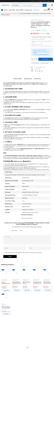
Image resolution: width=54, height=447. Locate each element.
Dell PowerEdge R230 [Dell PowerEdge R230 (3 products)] (34, 349)
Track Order (39, 1)
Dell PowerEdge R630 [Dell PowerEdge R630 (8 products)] (33, 351)
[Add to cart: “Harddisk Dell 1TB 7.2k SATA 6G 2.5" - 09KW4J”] (38, 292)
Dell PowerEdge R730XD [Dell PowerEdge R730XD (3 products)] (7, 354)
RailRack (3, 307)
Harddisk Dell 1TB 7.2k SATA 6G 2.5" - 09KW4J (38, 286)
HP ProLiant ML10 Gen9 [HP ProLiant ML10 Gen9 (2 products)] (42, 361)
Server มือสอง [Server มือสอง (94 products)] (5, 368)
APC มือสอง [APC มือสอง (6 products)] (4, 346)
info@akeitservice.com (6, 333)
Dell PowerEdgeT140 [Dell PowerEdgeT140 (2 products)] (18, 356)
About (44, 1)
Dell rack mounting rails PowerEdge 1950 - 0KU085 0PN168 (6, 311)
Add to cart (45, 59)
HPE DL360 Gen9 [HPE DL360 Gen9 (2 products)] (16, 361)
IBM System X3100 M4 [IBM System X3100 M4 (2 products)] (31, 363)
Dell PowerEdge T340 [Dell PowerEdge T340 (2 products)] (29, 356)
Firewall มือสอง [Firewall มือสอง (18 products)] (18, 359)
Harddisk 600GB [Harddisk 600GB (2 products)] (44, 359)
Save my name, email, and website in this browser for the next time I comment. (23, 255)
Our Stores (5, 332)
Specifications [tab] (28, 78)
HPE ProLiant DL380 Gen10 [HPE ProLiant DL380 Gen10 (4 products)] (28, 361)
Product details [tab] (17, 78)
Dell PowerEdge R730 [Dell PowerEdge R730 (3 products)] (45, 351)
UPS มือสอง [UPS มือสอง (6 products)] (30, 368)
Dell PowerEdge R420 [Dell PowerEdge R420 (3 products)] (45, 349)
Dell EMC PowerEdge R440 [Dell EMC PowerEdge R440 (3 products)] (21, 349)
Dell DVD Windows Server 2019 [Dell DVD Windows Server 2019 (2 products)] (33, 346)
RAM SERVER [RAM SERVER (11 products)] (11, 366)
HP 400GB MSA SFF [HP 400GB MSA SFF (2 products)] (6, 361)
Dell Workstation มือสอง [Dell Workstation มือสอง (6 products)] (7, 359)
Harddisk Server (37, 282)
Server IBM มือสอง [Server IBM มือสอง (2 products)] (40, 366)
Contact (48, 1)
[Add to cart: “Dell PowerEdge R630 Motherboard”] (16, 293)
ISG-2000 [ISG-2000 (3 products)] (41, 363)
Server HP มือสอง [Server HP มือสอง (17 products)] (30, 366)
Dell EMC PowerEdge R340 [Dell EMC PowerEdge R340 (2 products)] (7, 349)
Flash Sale (34, 1)
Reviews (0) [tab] (38, 78)
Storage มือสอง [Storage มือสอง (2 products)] (14, 368)
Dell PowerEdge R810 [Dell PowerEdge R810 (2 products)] (44, 354)
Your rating (15, 230)
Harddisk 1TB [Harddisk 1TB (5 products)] (26, 359)
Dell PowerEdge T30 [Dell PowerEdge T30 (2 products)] (6, 356)
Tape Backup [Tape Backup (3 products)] (22, 368)
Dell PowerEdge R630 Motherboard (16, 286)
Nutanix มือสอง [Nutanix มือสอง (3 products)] (48, 363)
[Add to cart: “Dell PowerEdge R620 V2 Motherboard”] (27, 293)
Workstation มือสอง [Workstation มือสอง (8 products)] (39, 368)
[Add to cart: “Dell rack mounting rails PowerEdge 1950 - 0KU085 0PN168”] (6, 317)
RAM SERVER (15, 13)
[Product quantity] (34, 59)
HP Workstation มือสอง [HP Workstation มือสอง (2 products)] (7, 363)
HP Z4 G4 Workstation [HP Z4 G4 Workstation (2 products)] (19, 363)
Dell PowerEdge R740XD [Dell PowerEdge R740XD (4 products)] (32, 354)
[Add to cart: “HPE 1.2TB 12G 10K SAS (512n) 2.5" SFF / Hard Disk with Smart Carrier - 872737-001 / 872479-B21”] (48, 293)
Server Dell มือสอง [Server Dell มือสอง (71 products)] (20, 366)
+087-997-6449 (5, 335)
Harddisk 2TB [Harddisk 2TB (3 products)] (35, 359)
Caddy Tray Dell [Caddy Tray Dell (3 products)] (13, 346)
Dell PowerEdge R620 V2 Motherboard (26, 286)
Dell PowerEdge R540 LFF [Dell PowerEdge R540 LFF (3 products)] (21, 351)
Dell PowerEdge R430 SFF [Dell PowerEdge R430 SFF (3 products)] (7, 351)
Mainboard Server (16, 282)
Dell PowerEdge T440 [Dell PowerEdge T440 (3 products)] (41, 356)
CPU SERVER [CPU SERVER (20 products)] (21, 346)
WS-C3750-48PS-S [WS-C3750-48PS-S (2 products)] (6, 371)
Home (2, 13)
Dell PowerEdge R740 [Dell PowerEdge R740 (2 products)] (19, 354)
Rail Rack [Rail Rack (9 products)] (4, 366)
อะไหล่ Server (8, 13)
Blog (52, 1)
